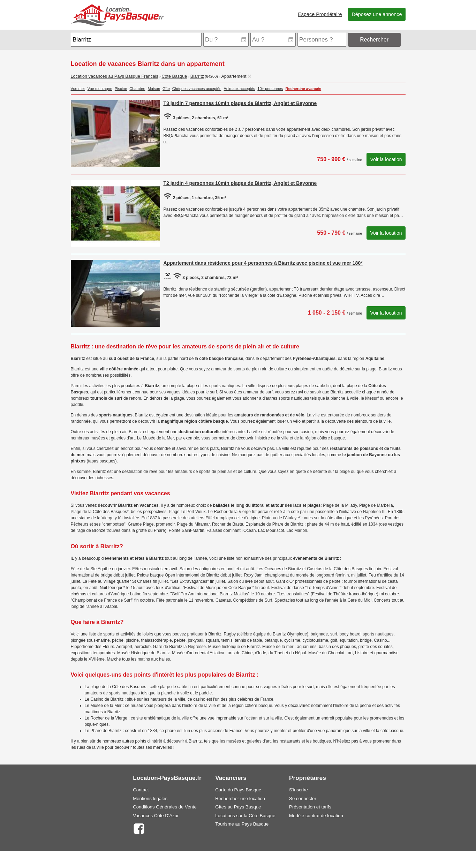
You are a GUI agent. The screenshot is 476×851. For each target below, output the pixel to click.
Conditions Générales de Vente (165, 806)
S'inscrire (298, 789)
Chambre (137, 88)
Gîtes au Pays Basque (238, 806)
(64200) (211, 76)
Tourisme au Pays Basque (242, 824)
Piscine (121, 88)
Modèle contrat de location (316, 815)
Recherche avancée (303, 88)
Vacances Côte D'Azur (156, 815)
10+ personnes (270, 88)
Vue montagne (100, 88)
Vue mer (78, 88)
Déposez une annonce (377, 14)
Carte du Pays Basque (238, 789)
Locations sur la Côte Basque (245, 815)
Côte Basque (174, 76)
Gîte (166, 88)
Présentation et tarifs (310, 806)
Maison (154, 88)
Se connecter (302, 798)
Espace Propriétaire (320, 14)
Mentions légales (150, 798)
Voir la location (386, 159)
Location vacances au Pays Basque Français (114, 76)
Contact (141, 789)
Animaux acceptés (239, 88)
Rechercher (374, 40)
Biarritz (197, 76)
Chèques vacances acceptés (196, 88)
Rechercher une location (240, 798)
